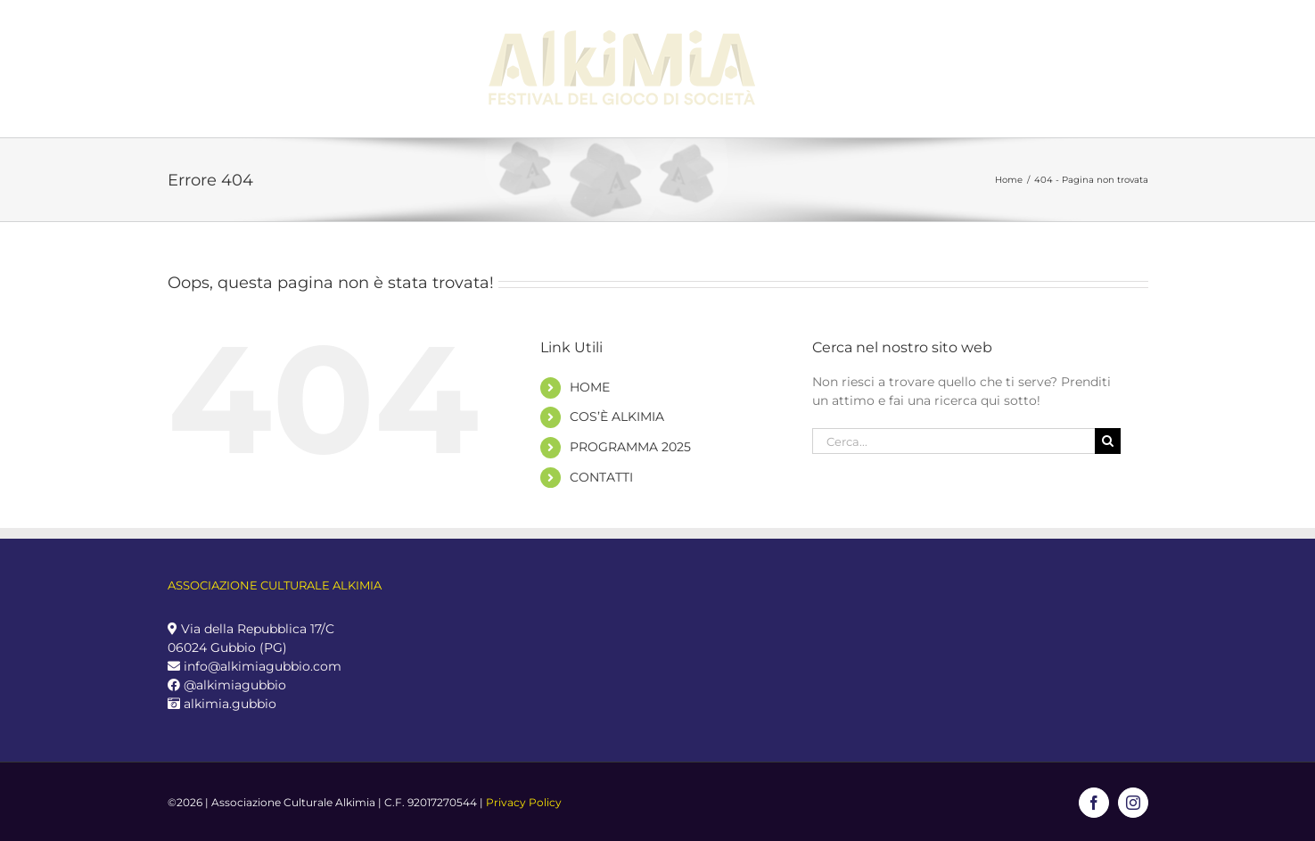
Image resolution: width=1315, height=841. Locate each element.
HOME (590, 387)
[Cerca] (1108, 441)
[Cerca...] (954, 441)
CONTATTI (601, 477)
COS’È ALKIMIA (617, 416)
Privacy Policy (524, 802)
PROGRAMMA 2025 (630, 447)
